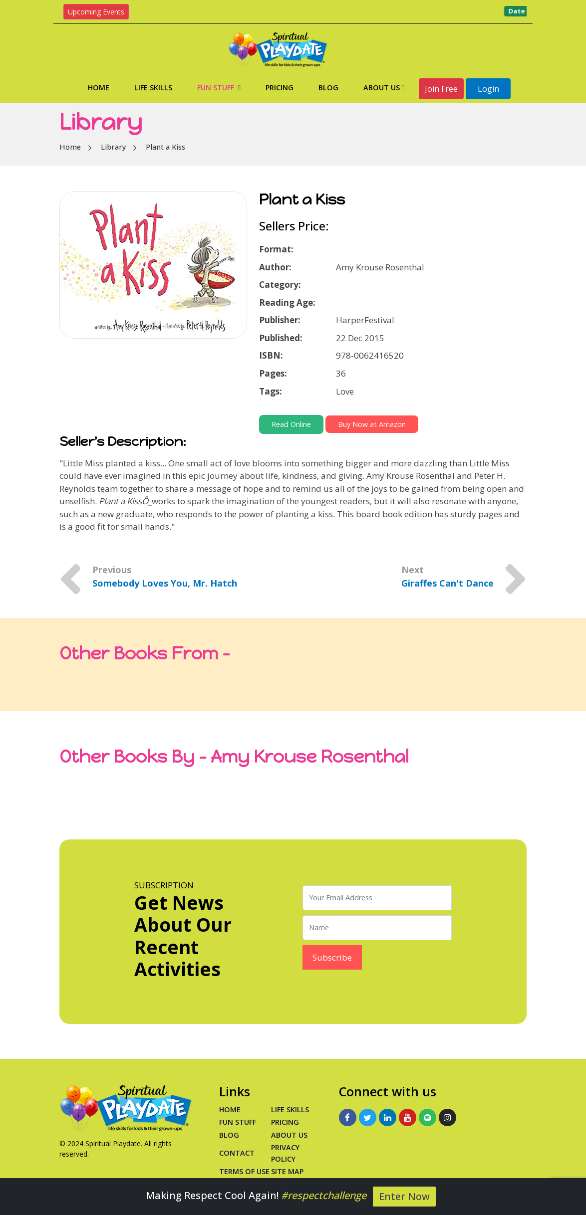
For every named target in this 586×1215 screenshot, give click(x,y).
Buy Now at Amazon (372, 424)
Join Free (441, 88)
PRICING (285, 1122)
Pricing (279, 87)
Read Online (291, 424)
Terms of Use (244, 1171)
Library (113, 147)
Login (488, 88)
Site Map (287, 1171)
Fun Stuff (219, 87)
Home (98, 87)
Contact (237, 1153)
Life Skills (153, 87)
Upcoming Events (96, 11)
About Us (383, 87)
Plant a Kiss (165, 147)
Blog (328, 87)
